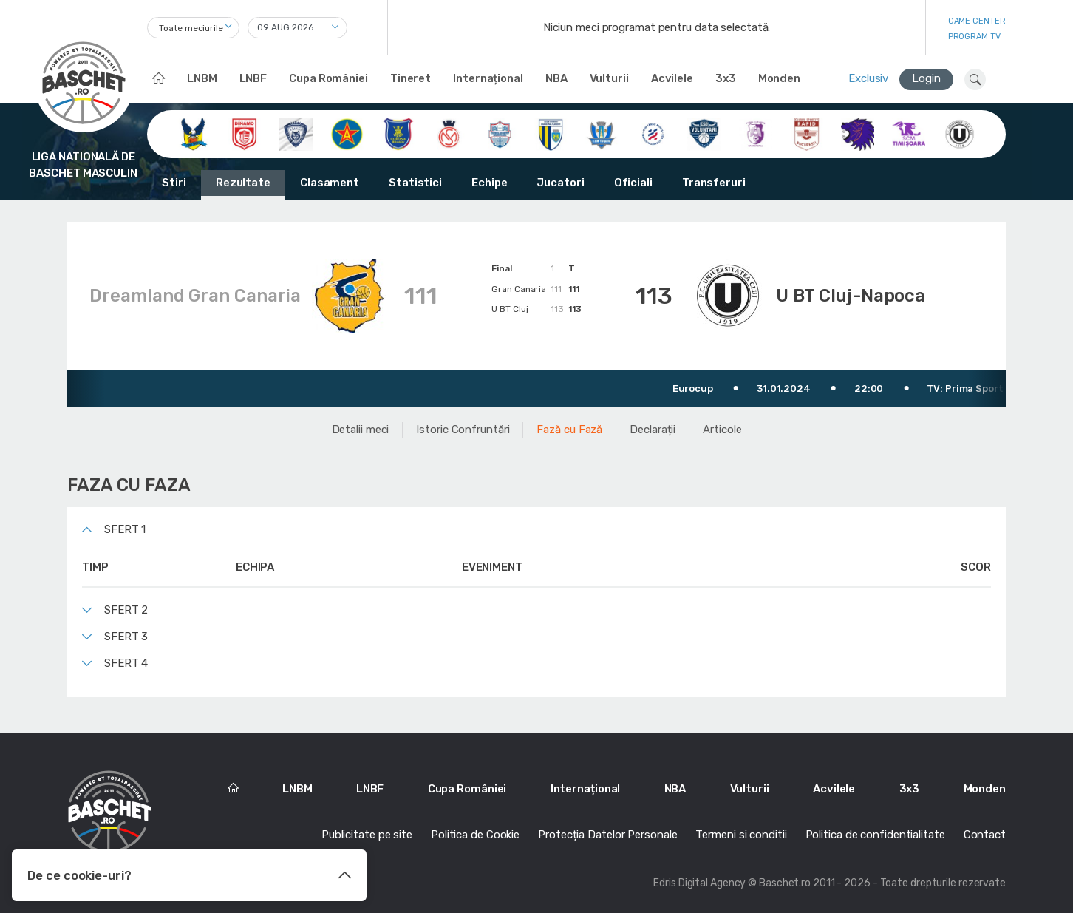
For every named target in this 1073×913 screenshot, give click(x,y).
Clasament (329, 182)
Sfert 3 (126, 636)
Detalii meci (360, 429)
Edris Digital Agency (699, 883)
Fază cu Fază (569, 429)
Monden (779, 78)
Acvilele (672, 78)
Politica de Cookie (475, 834)
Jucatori (560, 182)
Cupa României (328, 78)
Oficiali (633, 182)
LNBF (253, 78)
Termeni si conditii (740, 834)
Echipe (489, 182)
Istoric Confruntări (462, 429)
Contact (985, 834)
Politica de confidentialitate (875, 834)
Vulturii (609, 78)
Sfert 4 (126, 663)
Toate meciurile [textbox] (191, 28)
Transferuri (714, 182)
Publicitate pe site (366, 834)
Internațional (488, 78)
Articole (722, 429)
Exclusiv (868, 78)
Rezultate (243, 182)
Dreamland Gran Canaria (195, 295)
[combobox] (193, 27)
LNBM (202, 78)
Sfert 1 (125, 529)
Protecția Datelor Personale (607, 834)
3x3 (725, 78)
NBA (556, 78)
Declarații (652, 429)
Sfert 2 (126, 610)
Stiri (174, 182)
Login (926, 78)
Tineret (410, 78)
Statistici (415, 182)
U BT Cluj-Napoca (850, 295)
